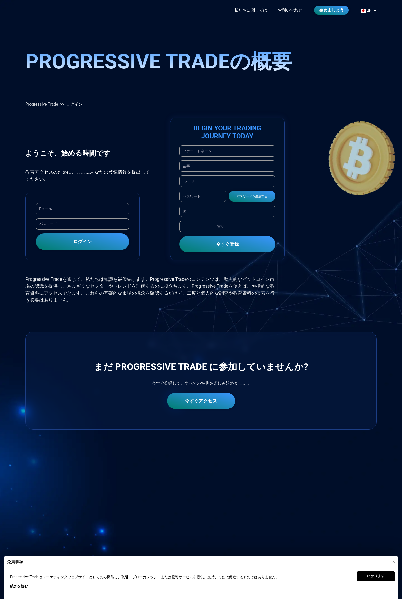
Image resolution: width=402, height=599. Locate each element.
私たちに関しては (250, 10)
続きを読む (19, 586)
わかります (376, 576)
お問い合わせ (290, 10)
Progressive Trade (41, 104)
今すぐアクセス (201, 401)
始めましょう (331, 10)
